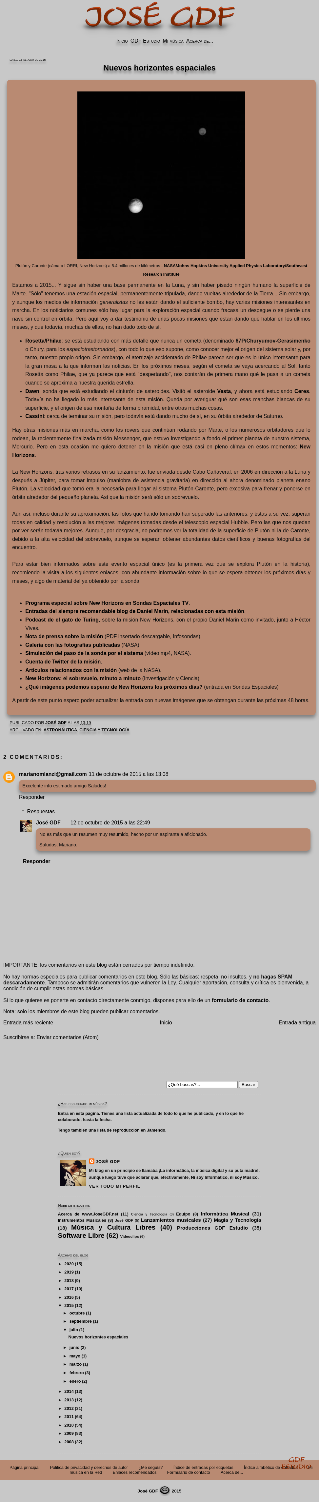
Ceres (301, 391)
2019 (68, 1272)
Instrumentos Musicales (82, 1220)
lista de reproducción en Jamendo (131, 1130)
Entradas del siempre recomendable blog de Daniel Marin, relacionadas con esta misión (134, 611)
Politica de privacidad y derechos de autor (89, 1467)
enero (75, 1381)
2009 (68, 1433)
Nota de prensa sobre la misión (64, 636)
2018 (68, 1280)
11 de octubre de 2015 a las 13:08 (129, 774)
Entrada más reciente (28, 1022)
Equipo (183, 1214)
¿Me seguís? (150, 1467)
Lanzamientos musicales (171, 1220)
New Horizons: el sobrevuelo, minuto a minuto (83, 678)
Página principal (24, 1467)
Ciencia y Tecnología (104, 729)
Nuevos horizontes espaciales (98, 1336)
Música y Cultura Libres (113, 1227)
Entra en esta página (78, 1113)
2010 (68, 1425)
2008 (68, 1441)
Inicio (122, 41)
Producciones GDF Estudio (212, 1228)
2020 (68, 1263)
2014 (68, 1391)
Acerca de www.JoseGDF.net (88, 1214)
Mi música (173, 41)
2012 (68, 1408)
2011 (68, 1416)
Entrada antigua (297, 1022)
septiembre (81, 1321)
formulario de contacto (240, 1000)
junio (75, 1347)
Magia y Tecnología (237, 1220)
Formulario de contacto (188, 1472)
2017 (68, 1288)
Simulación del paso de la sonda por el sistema (84, 653)
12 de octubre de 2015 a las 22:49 (110, 822)
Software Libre (81, 1235)
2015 (68, 1305)
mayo (75, 1356)
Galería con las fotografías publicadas (72, 645)
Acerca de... (199, 41)
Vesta (224, 391)
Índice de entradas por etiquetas (203, 1467)
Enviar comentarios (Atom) (67, 1037)
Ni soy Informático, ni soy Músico (224, 1177)
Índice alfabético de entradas (271, 1467)
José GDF (48, 822)
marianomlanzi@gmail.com (53, 774)
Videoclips (129, 1236)
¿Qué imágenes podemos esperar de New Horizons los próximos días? (114, 687)
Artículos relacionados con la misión (71, 670)
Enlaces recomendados (135, 1472)
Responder (32, 797)
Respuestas (41, 811)
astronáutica (60, 729)
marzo (76, 1364)
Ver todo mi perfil (114, 1186)
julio (74, 1329)
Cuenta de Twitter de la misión (63, 661)
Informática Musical (225, 1213)
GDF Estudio (145, 41)
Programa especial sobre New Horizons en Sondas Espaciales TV (107, 603)
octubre (77, 1313)
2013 (68, 1399)
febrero (77, 1372)
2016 (68, 1297)
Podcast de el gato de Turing (62, 620)
